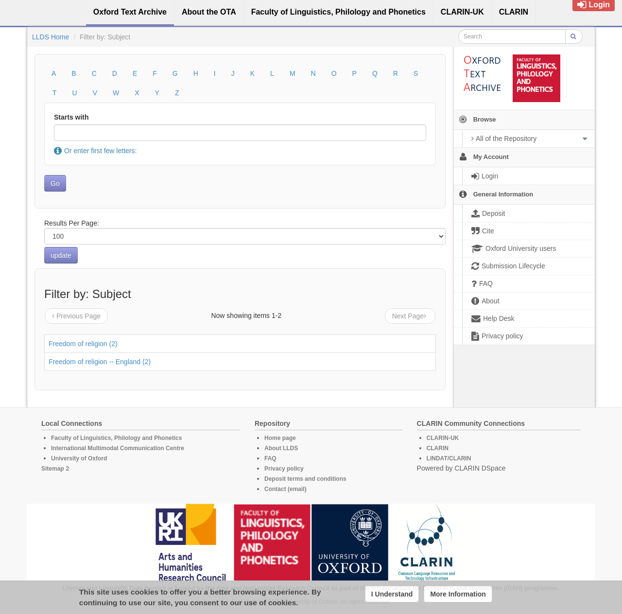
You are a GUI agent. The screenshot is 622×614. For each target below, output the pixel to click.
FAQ (270, 458)
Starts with (71, 117)
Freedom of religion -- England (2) (100, 362)
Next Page (410, 316)
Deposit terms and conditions (305, 478)
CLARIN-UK (443, 438)
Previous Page (76, 316)
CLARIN (438, 448)
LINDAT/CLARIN (449, 458)
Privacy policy (284, 468)
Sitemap (52, 468)
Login (593, 4)
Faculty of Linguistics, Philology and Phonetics (116, 438)
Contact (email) (285, 489)
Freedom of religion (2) (83, 344)
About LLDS (281, 448)
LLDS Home (50, 37)
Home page (280, 438)
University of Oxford (79, 458)
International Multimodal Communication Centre (117, 448)
